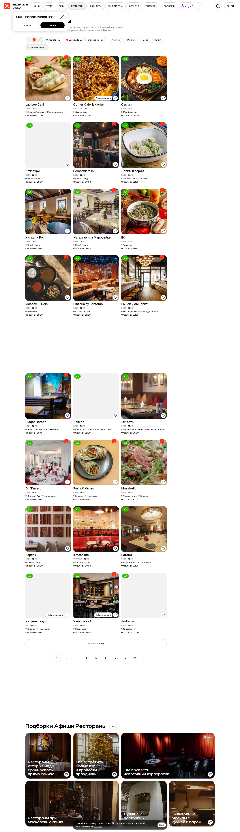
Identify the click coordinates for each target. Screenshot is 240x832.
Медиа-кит (135, 769)
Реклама (134, 779)
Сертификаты (192, 779)
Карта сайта (136, 785)
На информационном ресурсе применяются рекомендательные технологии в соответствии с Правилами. (75, 816)
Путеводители (165, 779)
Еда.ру (160, 785)
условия (97, 826)
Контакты (134, 790)
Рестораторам (193, 769)
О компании (136, 774)
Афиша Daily (164, 769)
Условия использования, (96, 817)
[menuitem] (37, 6)
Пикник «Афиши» (166, 774)
